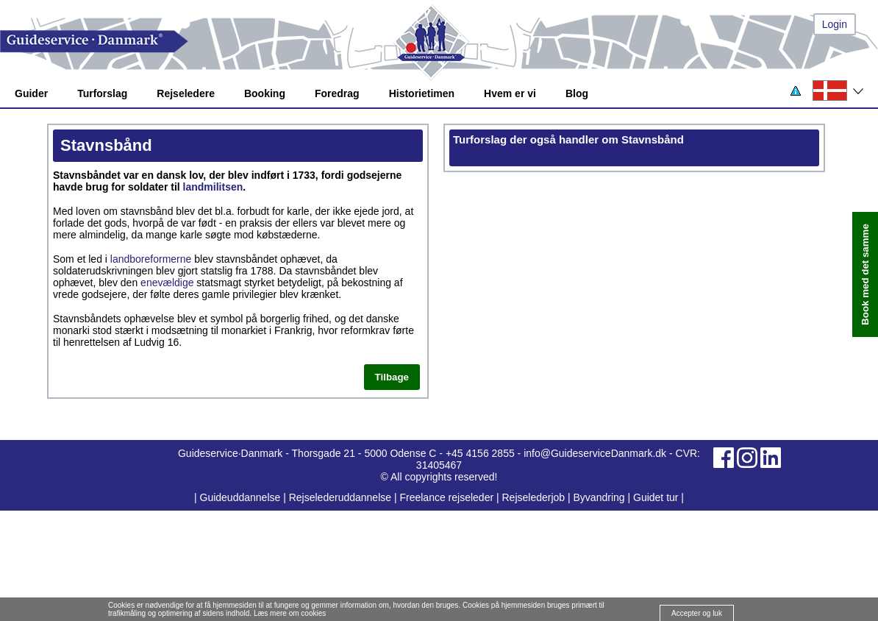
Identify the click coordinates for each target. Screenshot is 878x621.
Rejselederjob (533, 497)
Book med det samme (865, 274)
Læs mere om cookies (290, 613)
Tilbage (392, 377)
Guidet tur (655, 497)
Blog (576, 93)
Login (834, 24)
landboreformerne (151, 259)
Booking (264, 93)
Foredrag (337, 93)
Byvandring (599, 497)
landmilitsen (213, 187)
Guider (31, 93)
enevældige (166, 282)
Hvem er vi (510, 93)
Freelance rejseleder (446, 497)
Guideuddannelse (242, 497)
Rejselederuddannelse (341, 497)
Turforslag (102, 93)
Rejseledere (186, 93)
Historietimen (421, 93)
